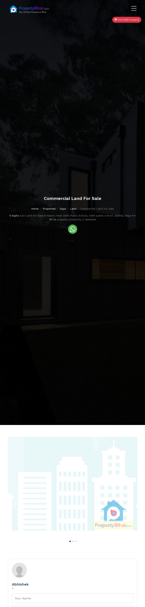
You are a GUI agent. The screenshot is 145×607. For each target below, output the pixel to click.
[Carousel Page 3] (75, 540)
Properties (49, 208)
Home (35, 208)
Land (73, 208)
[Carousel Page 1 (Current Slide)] (69, 540)
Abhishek (20, 584)
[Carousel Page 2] (72, 540)
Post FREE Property (126, 19)
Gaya (63, 208)
